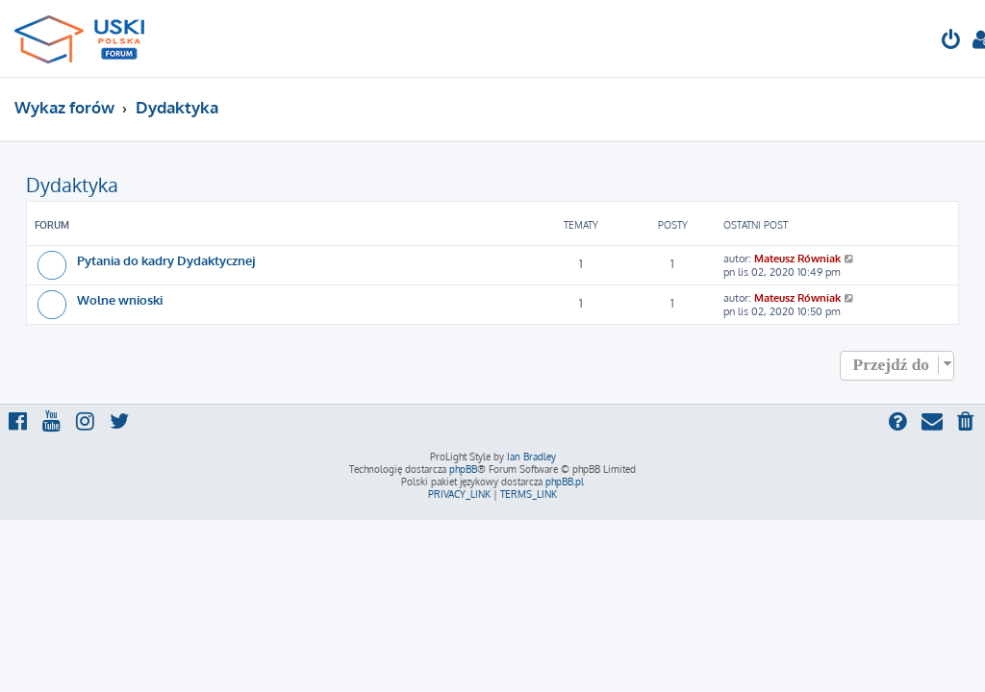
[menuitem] (951, 42)
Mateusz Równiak (797, 258)
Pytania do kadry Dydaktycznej (166, 260)
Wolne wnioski (120, 299)
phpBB (463, 469)
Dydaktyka (72, 184)
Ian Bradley (531, 456)
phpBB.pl (564, 481)
